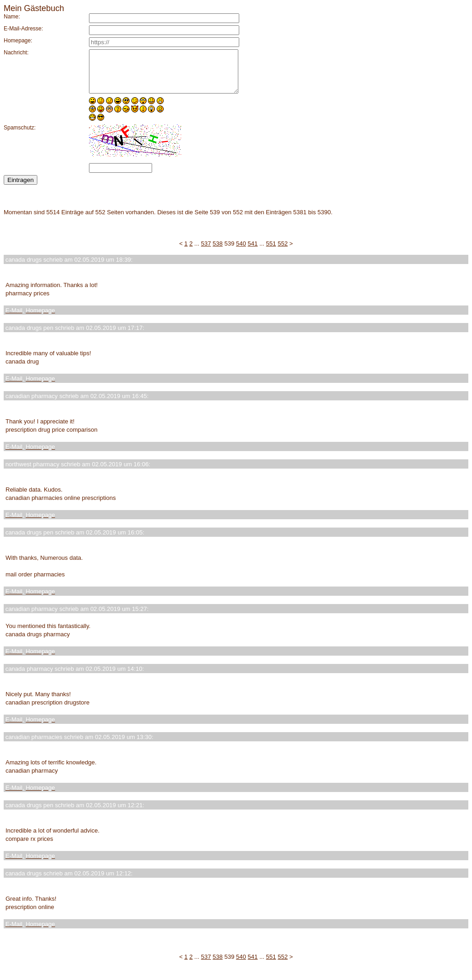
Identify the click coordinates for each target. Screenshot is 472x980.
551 (271, 251)
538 (217, 251)
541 (253, 251)
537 (206, 251)
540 (241, 251)
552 (282, 251)
